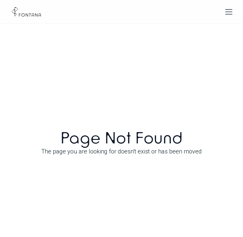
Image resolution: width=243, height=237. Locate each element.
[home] (26, 12)
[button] (228, 12)
